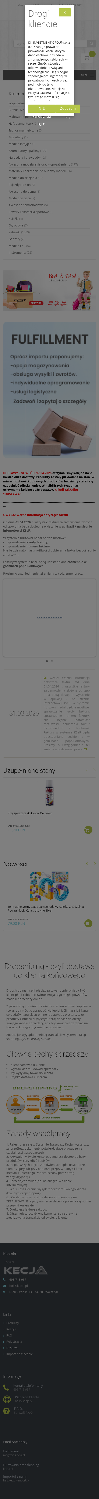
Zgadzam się (68, 109)
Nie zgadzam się (42, 109)
